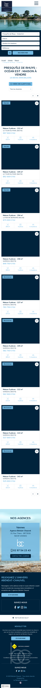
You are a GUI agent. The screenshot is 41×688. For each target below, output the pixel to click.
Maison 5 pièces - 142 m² (13, 476)
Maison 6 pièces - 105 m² (13, 346)
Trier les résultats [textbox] (16, 89)
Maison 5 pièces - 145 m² (13, 172)
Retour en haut (20, 618)
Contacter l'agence (20, 556)
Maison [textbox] (4, 39)
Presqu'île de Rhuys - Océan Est (13, 62)
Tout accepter (20, 680)
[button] (17, 564)
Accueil (3, 60)
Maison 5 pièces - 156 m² (13, 259)
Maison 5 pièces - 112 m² (13, 389)
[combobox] (20, 34)
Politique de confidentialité (11, 675)
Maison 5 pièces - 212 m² (13, 128)
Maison (17, 60)
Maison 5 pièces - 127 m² (13, 302)
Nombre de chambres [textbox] (9, 43)
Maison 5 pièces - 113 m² (13, 433)
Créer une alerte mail (20, 84)
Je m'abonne (13, 595)
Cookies (6, 658)
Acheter (10, 60)
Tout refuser (20, 683)
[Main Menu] (36, 3)
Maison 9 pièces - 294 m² (13, 215)
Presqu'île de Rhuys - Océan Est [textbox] (13, 34)
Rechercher (23, 53)
